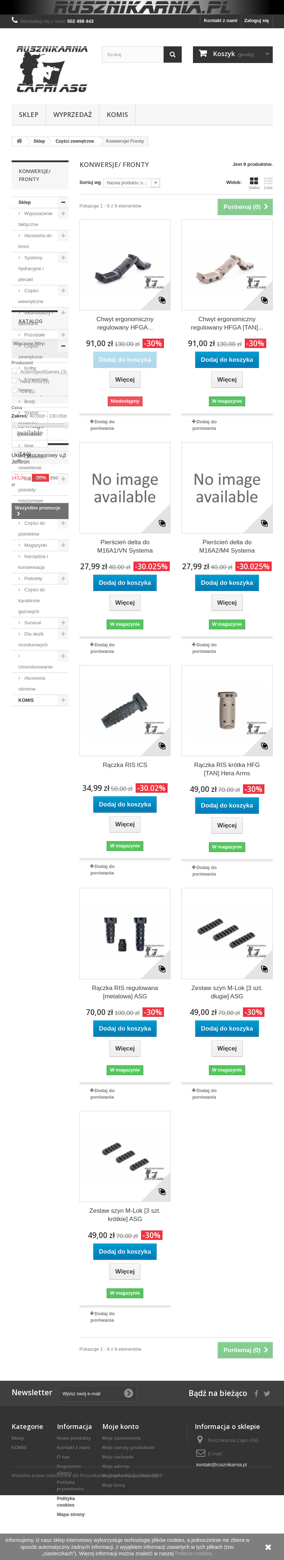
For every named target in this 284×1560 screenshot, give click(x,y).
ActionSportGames (43, 778)
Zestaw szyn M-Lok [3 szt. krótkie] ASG (125, 1215)
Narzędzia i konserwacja (33, 562)
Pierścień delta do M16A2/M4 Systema (227, 546)
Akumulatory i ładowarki (35, 318)
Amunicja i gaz (39, 512)
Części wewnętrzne (31, 296)
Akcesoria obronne (31, 683)
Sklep (28, 114)
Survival (32, 622)
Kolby (29, 368)
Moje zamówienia (121, 1438)
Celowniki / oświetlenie (32, 462)
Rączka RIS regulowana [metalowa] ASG (125, 992)
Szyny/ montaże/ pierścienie (29, 423)
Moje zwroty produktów (128, 1447)
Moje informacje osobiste (130, 1476)
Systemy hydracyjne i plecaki (31, 268)
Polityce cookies (193, 1553)
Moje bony (113, 1485)
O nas (63, 1457)
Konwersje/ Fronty (33, 385)
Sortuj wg (90, 182)
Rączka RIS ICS (125, 765)
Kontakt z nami (220, 20)
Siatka (254, 183)
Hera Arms (34, 788)
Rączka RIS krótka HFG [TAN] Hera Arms (227, 769)
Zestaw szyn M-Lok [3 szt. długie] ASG (227, 992)
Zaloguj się (256, 20)
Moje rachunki (118, 1457)
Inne (28, 445)
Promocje (32, 859)
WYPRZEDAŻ (72, 114)
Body (29, 401)
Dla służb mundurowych (33, 639)
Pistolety (32, 578)
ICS (27, 798)
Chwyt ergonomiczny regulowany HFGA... (125, 323)
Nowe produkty (74, 1438)
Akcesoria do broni (35, 241)
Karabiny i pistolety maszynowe (31, 489)
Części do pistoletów (31, 528)
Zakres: (20, 822)
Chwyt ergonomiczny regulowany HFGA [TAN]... (227, 323)
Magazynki (35, 545)
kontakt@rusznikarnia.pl (221, 1464)
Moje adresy (115, 1466)
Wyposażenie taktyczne (35, 219)
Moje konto (120, 1426)
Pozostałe (34, 334)
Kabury (23, 1028)
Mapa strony (71, 1514)
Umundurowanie (35, 667)
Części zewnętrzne (30, 351)
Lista (268, 183)
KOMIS (117, 114)
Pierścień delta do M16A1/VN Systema (125, 546)
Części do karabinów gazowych (31, 600)
